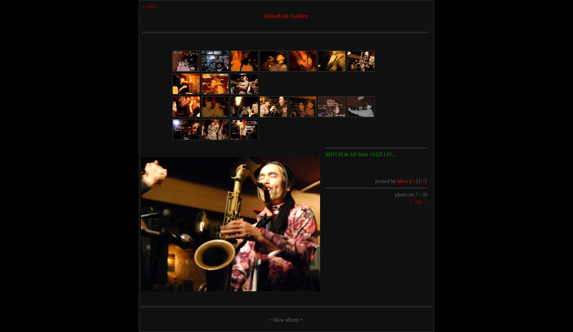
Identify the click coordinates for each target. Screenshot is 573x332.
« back (149, 6)
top (418, 201)
